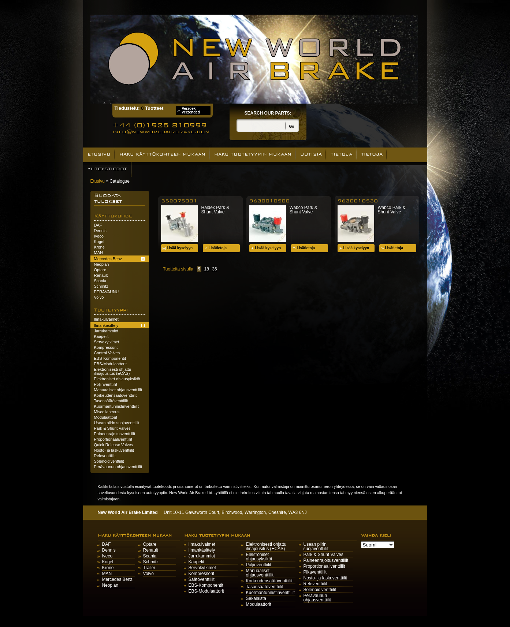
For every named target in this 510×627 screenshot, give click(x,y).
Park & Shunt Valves (112, 428)
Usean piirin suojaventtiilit (116, 423)
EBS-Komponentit (110, 358)
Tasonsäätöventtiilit (111, 401)
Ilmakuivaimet (106, 319)
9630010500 (269, 201)
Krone (99, 247)
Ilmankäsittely (202, 550)
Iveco (99, 236)
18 (206, 269)
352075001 (179, 201)
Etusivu (99, 154)
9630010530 (358, 201)
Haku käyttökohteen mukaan (162, 154)
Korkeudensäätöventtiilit (115, 395)
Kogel (99, 241)
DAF (98, 225)
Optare (100, 270)
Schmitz (101, 286)
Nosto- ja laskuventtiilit (114, 450)
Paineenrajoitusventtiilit (114, 434)
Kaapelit (101, 336)
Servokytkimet (106, 342)
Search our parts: (268, 113)
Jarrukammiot (106, 331)
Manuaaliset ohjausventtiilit (118, 390)
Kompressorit (106, 347)
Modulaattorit (106, 417)
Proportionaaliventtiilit (113, 439)
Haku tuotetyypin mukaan (252, 154)
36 (214, 269)
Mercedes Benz (117, 579)
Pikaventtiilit (315, 572)
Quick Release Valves (113, 445)
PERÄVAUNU (106, 292)
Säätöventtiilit (202, 579)
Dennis (100, 230)
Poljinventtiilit (106, 384)
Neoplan (101, 264)
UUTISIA (311, 154)
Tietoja (341, 154)
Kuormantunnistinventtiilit (116, 406)
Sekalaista (256, 598)
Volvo (99, 297)
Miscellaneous (107, 412)
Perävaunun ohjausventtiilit (118, 466)
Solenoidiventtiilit (109, 461)
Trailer (149, 567)
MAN (98, 252)
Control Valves (107, 353)
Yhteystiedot (107, 169)
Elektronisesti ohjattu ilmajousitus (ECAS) (112, 371)
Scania (100, 281)
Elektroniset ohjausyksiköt (117, 379)
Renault (101, 275)
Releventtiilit (105, 456)
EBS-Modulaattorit (110, 364)
